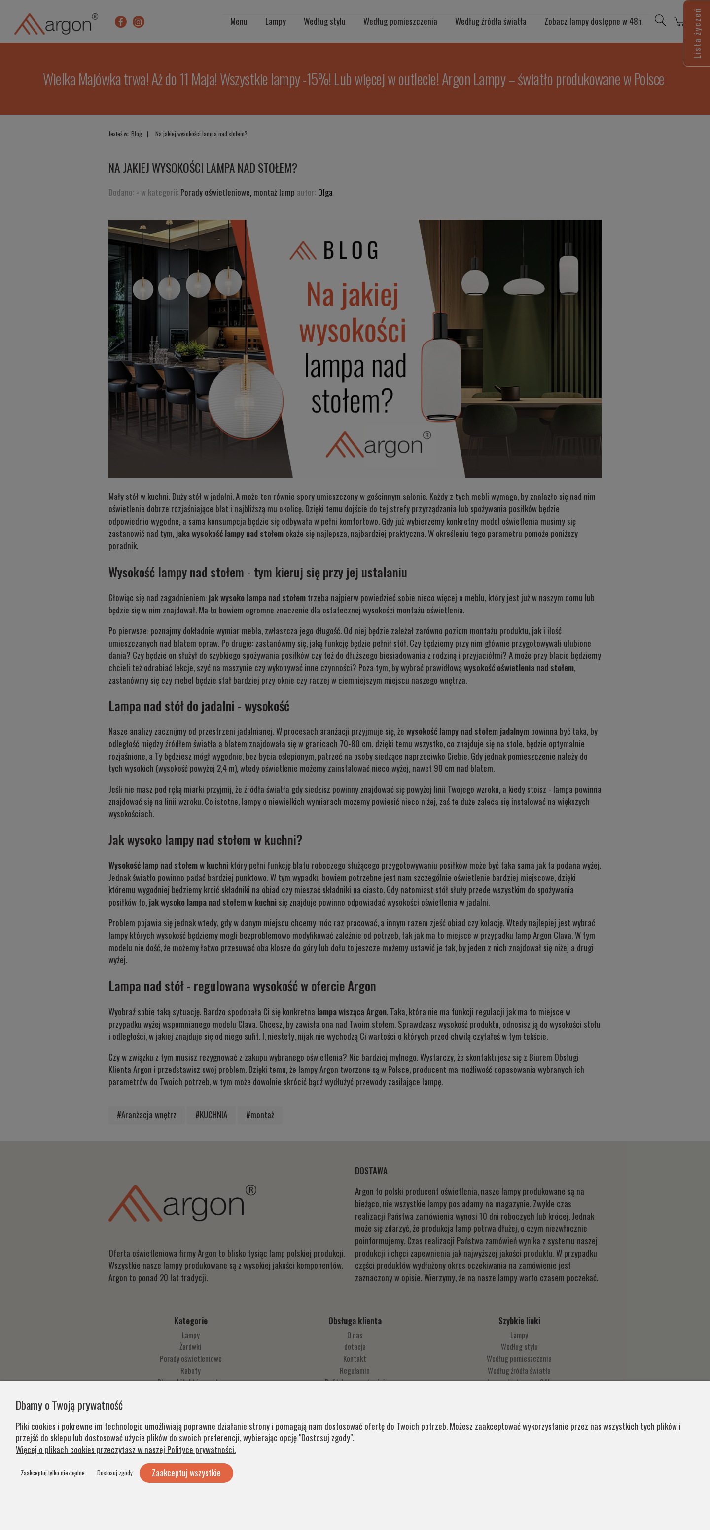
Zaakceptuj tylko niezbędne (53, 1472)
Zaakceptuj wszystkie (186, 1472)
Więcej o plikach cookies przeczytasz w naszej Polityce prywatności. (126, 1449)
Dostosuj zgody (115, 1472)
